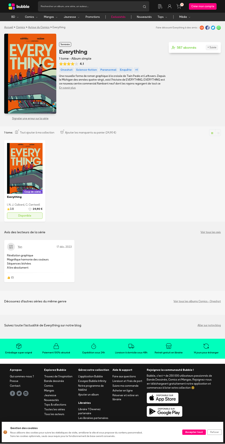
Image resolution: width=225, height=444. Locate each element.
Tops (163, 17)
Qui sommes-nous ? (22, 376)
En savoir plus (67, 88)
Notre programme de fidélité (91, 388)
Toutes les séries (54, 409)
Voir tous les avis (211, 232)
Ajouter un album (88, 395)
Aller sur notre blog (209, 325)
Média (185, 17)
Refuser (214, 432)
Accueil (8, 27)
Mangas (51, 17)
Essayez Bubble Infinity (92, 381)
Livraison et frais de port (127, 381)
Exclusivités (118, 17)
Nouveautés (144, 17)
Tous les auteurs (54, 414)
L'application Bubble (90, 376)
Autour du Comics (39, 27)
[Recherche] (89, 6)
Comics (31, 17)
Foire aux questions (124, 376)
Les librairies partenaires (93, 418)
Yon (20, 247)
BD (15, 17)
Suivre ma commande (125, 386)
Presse (14, 381)
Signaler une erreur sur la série (30, 118)
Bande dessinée (54, 381)
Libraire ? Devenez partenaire (89, 411)
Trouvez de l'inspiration (58, 376)
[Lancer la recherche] (144, 6)
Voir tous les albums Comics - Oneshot (197, 301)
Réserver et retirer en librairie (125, 397)
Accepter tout (194, 432)
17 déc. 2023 (64, 247)
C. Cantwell (32, 205)
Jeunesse (72, 17)
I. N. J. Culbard (15, 205)
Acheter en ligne (122, 391)
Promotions (93, 17)
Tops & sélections (55, 405)
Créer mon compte (202, 6)
